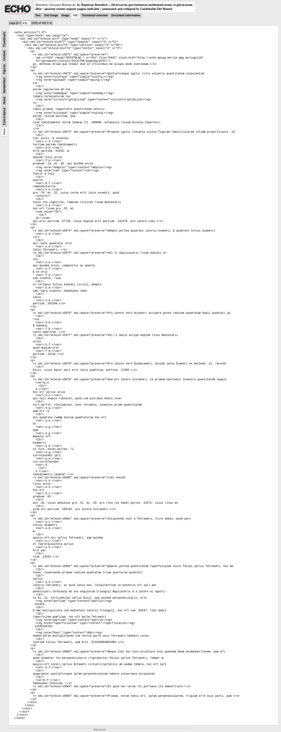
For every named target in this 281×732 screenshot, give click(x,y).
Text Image (51, 15)
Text (37, 15)
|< (17, 23)
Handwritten (4, 85)
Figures (4, 69)
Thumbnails (4, 39)
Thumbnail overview (95, 15)
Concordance (4, 116)
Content (4, 56)
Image (65, 15)
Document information (125, 15)
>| (50, 23)
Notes (4, 100)
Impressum (100, 729)
